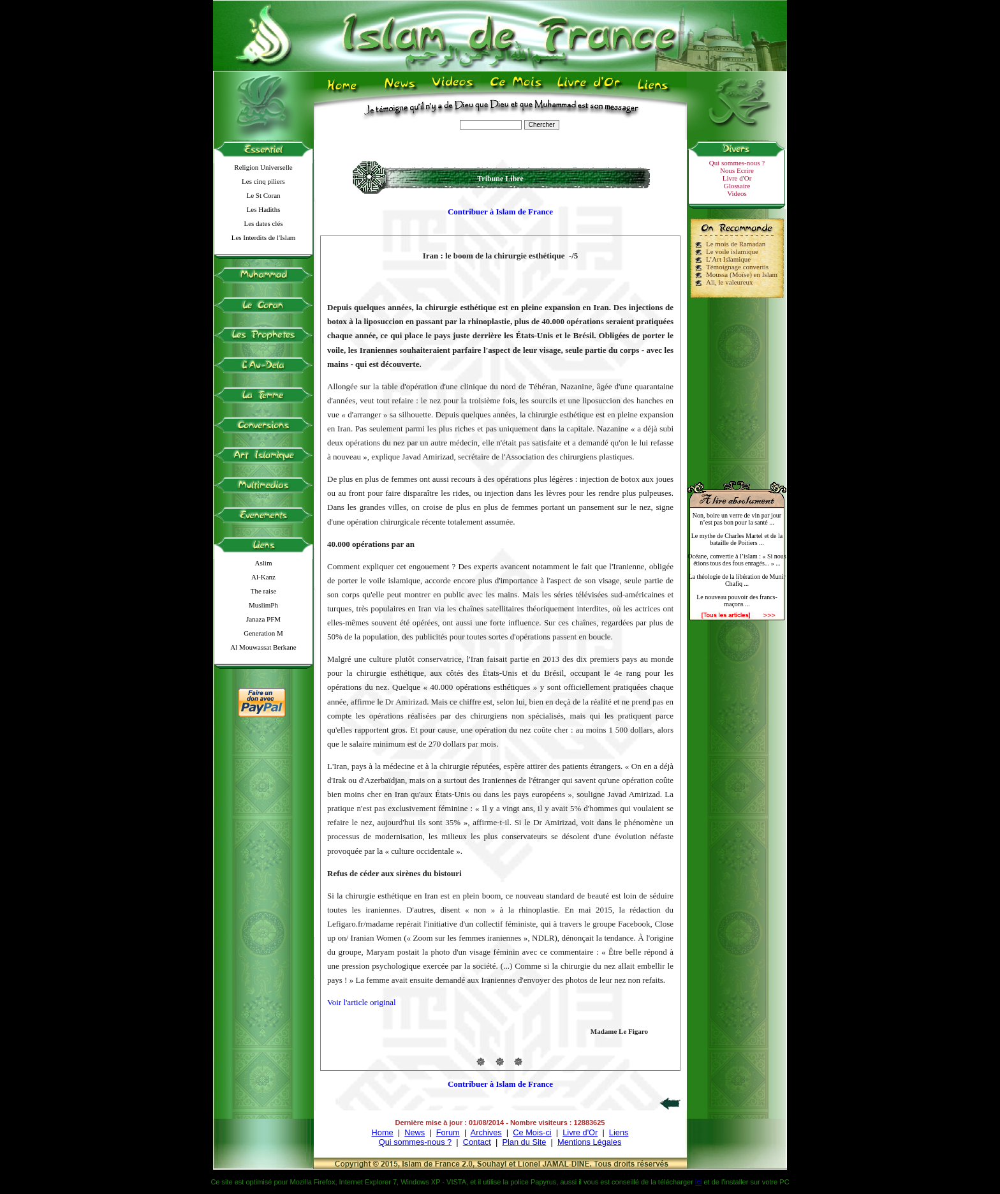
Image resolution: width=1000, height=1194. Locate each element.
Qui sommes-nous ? (737, 163)
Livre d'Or (737, 178)
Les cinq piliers (263, 181)
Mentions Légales (589, 1142)
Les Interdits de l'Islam (264, 237)
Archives (486, 1132)
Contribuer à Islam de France (500, 211)
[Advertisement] (737, 384)
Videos (737, 193)
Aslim (263, 563)
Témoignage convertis (737, 267)
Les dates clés (263, 223)
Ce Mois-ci (532, 1132)
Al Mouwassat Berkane (263, 647)
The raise (264, 591)
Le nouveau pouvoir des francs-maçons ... (736, 600)
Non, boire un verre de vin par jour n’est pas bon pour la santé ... (737, 519)
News (414, 1132)
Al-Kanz (263, 577)
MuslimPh (263, 605)
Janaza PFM (263, 619)
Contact (477, 1142)
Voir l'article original (361, 1002)
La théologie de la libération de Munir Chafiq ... (736, 580)
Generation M (263, 633)
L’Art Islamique (728, 259)
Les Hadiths (264, 209)
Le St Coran (263, 195)
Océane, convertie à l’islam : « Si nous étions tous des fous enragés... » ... (737, 560)
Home (382, 1132)
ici (698, 1182)
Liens (619, 1132)
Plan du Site (524, 1142)
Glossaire (737, 186)
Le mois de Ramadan (735, 244)
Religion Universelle (263, 167)
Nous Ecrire (737, 170)
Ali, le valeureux (729, 282)
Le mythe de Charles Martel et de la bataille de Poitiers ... (737, 539)
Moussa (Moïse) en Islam (741, 274)
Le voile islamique (732, 251)
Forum (448, 1132)
